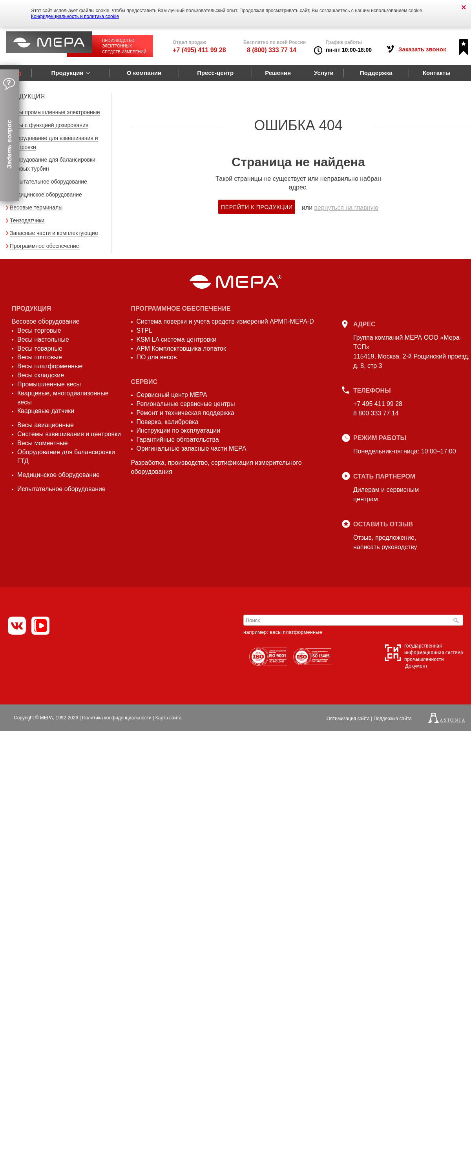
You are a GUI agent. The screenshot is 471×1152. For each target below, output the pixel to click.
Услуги (324, 72)
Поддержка (376, 72)
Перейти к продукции (257, 207)
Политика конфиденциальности (117, 718)
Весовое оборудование (45, 321)
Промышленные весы (49, 384)
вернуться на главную (346, 207)
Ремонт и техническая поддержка (185, 412)
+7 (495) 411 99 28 (199, 50)
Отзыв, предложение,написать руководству (385, 542)
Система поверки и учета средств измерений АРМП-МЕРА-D (225, 321)
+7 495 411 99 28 (377, 403)
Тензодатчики (27, 220)
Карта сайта (168, 718)
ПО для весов (157, 357)
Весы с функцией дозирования (49, 125)
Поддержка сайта (393, 718)
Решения (278, 72)
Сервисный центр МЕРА (172, 394)
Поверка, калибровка (168, 422)
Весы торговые (39, 330)
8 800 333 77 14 (376, 413)
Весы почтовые (39, 357)
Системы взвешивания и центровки (69, 434)
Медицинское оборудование (46, 194)
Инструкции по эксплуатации (179, 430)
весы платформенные (296, 632)
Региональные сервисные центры (186, 403)
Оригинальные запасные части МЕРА (191, 448)
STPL (144, 330)
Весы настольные (43, 339)
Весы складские (40, 375)
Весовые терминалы (36, 207)
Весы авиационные (45, 425)
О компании (144, 72)
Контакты (437, 72)
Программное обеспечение (44, 246)
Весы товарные (39, 348)
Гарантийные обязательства (178, 439)
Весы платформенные (49, 366)
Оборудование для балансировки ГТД (66, 456)
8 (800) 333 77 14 (271, 50)
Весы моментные (42, 443)
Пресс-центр (215, 72)
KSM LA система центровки (177, 339)
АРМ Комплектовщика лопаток (181, 348)
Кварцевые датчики (45, 411)
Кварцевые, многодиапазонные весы (63, 398)
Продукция (67, 72)
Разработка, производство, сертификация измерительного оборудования (216, 467)
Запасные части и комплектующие (54, 233)
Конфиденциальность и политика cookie (75, 16)
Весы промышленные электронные (55, 112)
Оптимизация (348, 718)
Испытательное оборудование (48, 181)
